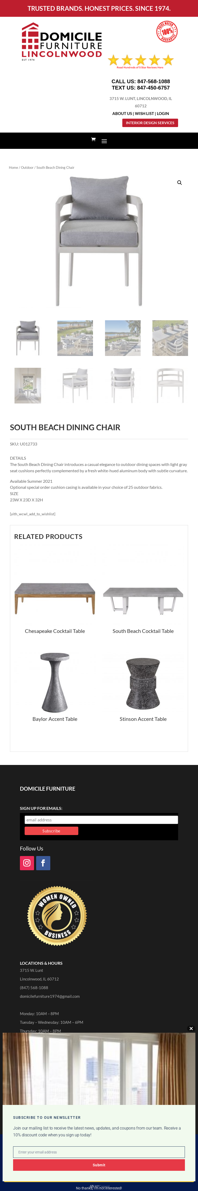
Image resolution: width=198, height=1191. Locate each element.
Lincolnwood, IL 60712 (39, 979)
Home (13, 167)
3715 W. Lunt (31, 970)
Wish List (144, 113)
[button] (179, 182)
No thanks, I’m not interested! (99, 1188)
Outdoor (27, 167)
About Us (122, 113)
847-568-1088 (153, 81)
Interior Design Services (150, 122)
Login (163, 113)
